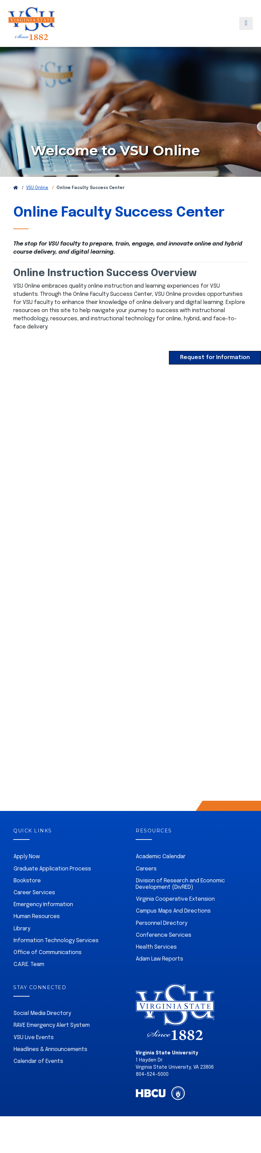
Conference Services (163, 950)
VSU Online (37, 203)
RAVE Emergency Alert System (52, 1041)
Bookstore (27, 896)
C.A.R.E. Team (29, 980)
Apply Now (27, 872)
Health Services (156, 962)
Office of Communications (48, 968)
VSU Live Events (34, 1053)
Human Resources (37, 932)
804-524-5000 (152, 1089)
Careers (146, 884)
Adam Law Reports (159, 974)
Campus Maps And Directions (173, 926)
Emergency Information (43, 920)
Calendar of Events (38, 1077)
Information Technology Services (56, 956)
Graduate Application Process (52, 884)
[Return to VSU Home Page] (15, 203)
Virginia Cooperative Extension (175, 914)
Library (22, 944)
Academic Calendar (161, 872)
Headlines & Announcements (50, 1065)
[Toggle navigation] (246, 28)
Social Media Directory (42, 1029)
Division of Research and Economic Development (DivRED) (180, 899)
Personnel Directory (161, 939)
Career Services (34, 908)
